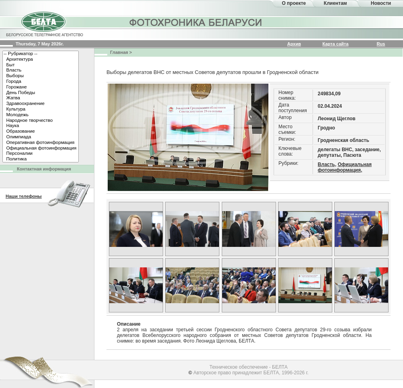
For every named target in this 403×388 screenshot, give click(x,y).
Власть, (327, 164)
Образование (40, 131)
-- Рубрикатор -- (40, 54)
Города (40, 81)
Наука (40, 126)
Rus (381, 43)
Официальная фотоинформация (40, 148)
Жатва (40, 98)
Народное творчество (40, 120)
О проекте (294, 3)
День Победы (40, 93)
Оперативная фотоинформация (40, 143)
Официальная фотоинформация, (345, 167)
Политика (40, 159)
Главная (119, 52)
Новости (381, 3)
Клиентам (335, 3)
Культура (40, 109)
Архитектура (40, 59)
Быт (40, 65)
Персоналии (40, 153)
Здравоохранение (40, 104)
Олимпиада (40, 137)
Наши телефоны (24, 196)
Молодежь (40, 115)
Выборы (40, 76)
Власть (40, 70)
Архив (294, 43)
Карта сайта (336, 43)
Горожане (40, 87)
